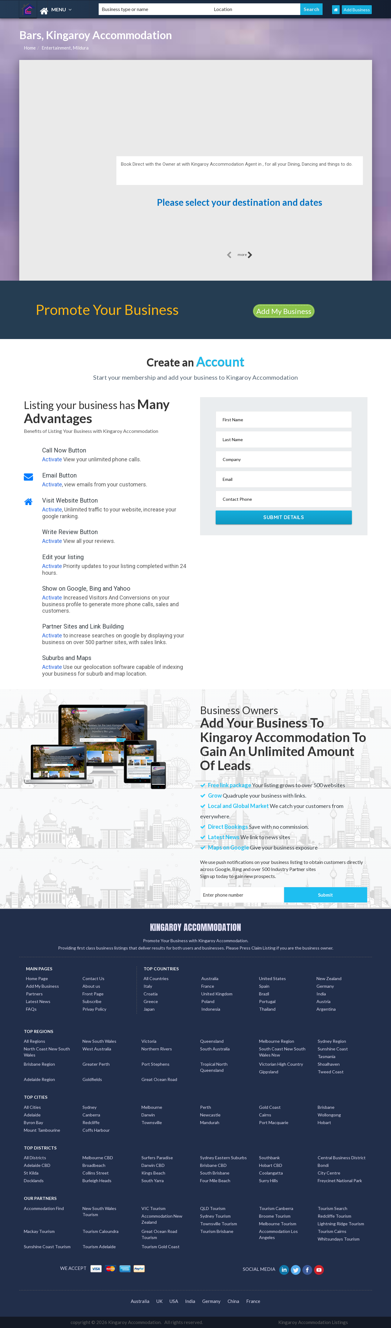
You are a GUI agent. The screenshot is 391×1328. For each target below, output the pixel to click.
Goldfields (92, 1079)
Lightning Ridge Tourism (341, 1223)
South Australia (215, 1048)
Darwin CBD (153, 1165)
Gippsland (268, 1071)
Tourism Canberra (276, 1208)
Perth (205, 1107)
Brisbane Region (39, 1064)
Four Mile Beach (215, 1180)
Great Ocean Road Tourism (159, 1234)
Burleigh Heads (96, 1180)
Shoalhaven (329, 1064)
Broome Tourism (275, 1216)
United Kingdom (216, 993)
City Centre (329, 1172)
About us (91, 986)
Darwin (148, 1114)
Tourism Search (332, 1208)
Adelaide (32, 1114)
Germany (325, 986)
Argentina (326, 1009)
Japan (149, 1009)
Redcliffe (91, 1122)
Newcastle (210, 1114)
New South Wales (99, 1041)
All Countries (156, 978)
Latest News (38, 1001)
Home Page (37, 978)
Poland (207, 1001)
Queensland (212, 1041)
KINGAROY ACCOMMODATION (195, 927)
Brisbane (326, 1107)
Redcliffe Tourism (334, 1216)
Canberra (91, 1114)
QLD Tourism (212, 1208)
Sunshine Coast (333, 1048)
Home (30, 47)
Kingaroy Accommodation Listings (313, 1322)
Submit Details (283, 517)
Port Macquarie (273, 1122)
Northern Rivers (156, 1048)
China (233, 1301)
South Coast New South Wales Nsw (282, 1051)
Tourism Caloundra (100, 1231)
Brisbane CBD (213, 1165)
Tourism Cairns (332, 1231)
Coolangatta (271, 1172)
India (321, 993)
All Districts (35, 1157)
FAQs (31, 1009)
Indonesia (210, 1009)
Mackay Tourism (39, 1231)
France (207, 986)
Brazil (264, 993)
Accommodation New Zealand (161, 1219)
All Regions (34, 1041)
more (245, 255)
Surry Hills (268, 1180)
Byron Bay (33, 1122)
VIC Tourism (153, 1208)
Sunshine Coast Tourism (47, 1246)
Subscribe (91, 1001)
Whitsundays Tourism (339, 1238)
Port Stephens (155, 1064)
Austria (323, 1001)
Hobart (324, 1122)
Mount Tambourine (42, 1130)
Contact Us (93, 978)
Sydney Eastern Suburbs (223, 1157)
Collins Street (95, 1172)
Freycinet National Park (340, 1180)
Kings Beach (153, 1172)
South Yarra (152, 1180)
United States (272, 978)
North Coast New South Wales (47, 1051)
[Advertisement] (195, 106)
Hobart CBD (270, 1165)
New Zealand (329, 978)
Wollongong (329, 1114)
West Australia (96, 1048)
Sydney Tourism (215, 1216)
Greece (151, 1001)
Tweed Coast (331, 1071)
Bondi (323, 1165)
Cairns (265, 1114)
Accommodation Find (44, 1208)
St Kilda (31, 1172)
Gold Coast (270, 1107)
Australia (209, 978)
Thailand (267, 1009)
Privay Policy (94, 1009)
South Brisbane (214, 1172)
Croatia (151, 993)
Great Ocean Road (159, 1079)
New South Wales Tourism (99, 1211)
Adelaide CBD (37, 1165)
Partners (34, 993)
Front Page (93, 993)
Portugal (267, 1001)
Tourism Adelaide (99, 1246)
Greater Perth (96, 1064)
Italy (148, 986)
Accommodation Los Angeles (278, 1234)
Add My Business (283, 311)
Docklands (34, 1180)
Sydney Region (332, 1041)
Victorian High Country (281, 1064)
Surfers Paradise (157, 1157)
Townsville (151, 1122)
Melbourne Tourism (277, 1223)
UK (159, 1301)
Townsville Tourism (218, 1223)
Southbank (269, 1157)
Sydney (89, 1107)
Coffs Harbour (96, 1130)
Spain (264, 986)
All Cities (32, 1107)
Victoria (148, 1041)
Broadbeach (93, 1165)
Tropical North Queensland (214, 1067)
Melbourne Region (276, 1041)
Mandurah (209, 1122)
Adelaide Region (39, 1079)
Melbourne (151, 1107)
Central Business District (342, 1157)
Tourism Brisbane (216, 1231)
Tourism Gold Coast (160, 1246)
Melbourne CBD (97, 1157)
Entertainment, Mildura (65, 47)
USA (174, 1301)
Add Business (357, 9)
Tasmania (326, 1056)
